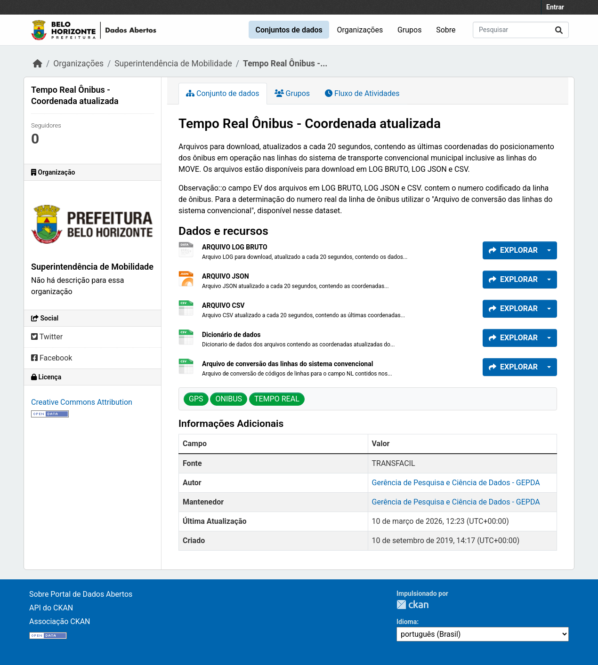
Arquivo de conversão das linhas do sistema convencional (287, 364)
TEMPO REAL (276, 398)
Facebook (51, 357)
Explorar (513, 250)
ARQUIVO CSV (223, 305)
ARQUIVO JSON (225, 276)
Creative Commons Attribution (81, 402)
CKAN (412, 604)
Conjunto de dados (222, 93)
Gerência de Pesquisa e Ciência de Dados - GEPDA (456, 482)
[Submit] (559, 30)
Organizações (360, 29)
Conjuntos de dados (288, 29)
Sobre (445, 29)
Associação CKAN (59, 621)
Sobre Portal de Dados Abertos (80, 594)
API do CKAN (51, 607)
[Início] (37, 63)
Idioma (406, 621)
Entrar (555, 7)
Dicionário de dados (231, 334)
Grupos (409, 29)
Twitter (47, 336)
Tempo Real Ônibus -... (285, 63)
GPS (196, 398)
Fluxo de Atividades (362, 93)
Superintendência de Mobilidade (173, 63)
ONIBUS (228, 398)
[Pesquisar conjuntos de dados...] (521, 30)
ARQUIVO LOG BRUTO (234, 247)
